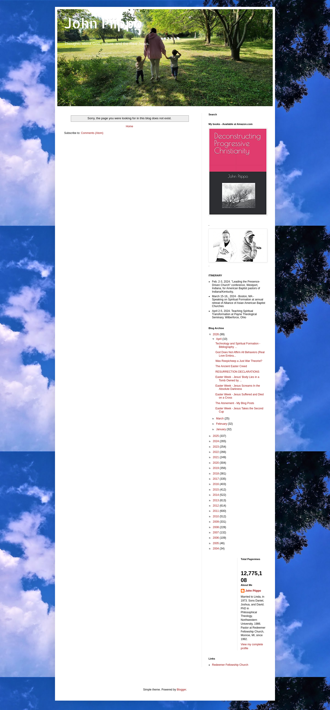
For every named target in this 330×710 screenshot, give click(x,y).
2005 (216, 543)
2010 (216, 516)
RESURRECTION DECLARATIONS (237, 371)
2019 (216, 468)
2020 (216, 462)
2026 (216, 334)
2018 (216, 473)
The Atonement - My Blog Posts (234, 403)
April (219, 339)
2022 (216, 452)
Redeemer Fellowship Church (230, 664)
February (222, 423)
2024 (216, 441)
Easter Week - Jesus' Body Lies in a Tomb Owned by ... (237, 378)
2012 (216, 505)
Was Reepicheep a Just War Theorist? (238, 361)
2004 (216, 548)
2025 (216, 436)
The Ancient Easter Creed (231, 366)
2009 (216, 521)
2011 (216, 511)
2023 (216, 446)
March (220, 418)
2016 (216, 484)
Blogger (181, 689)
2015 (216, 489)
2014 (216, 494)
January (221, 429)
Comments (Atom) (92, 133)
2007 (216, 532)
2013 (216, 500)
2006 (216, 537)
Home (129, 126)
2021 (216, 457)
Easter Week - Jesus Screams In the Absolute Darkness (237, 387)
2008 (216, 527)
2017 (216, 478)
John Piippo (103, 23)
